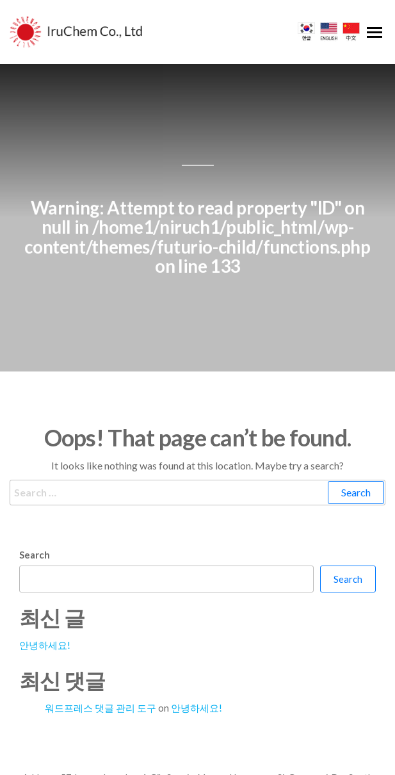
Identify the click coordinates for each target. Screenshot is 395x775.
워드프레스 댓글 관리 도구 (100, 686)
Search (34, 533)
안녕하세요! (44, 624)
